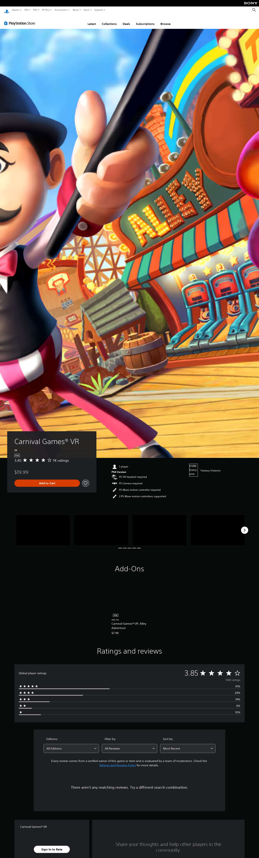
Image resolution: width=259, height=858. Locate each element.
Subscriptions (145, 20)
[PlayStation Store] (20, 20)
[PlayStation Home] (7, 10)
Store (86, 9)
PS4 (35, 9)
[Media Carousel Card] (43, 527)
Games (15, 9)
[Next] (244, 526)
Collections (109, 20)
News (76, 9)
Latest (92, 20)
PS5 (26, 9)
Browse (165, 20)
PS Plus (45, 9)
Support (98, 9)
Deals (126, 20)
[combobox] (71, 745)
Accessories (61, 9)
